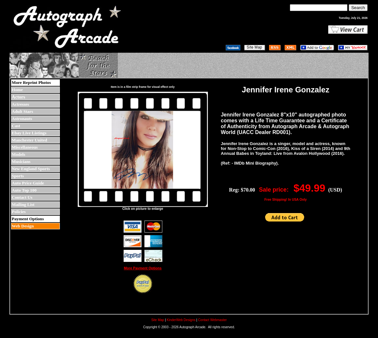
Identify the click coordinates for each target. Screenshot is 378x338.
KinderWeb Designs (181, 320)
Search (358, 7)
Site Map (157, 320)
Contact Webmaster (212, 320)
